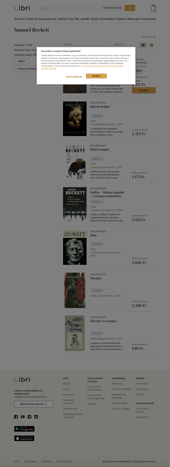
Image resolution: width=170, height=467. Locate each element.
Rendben (96, 76)
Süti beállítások (74, 77)
